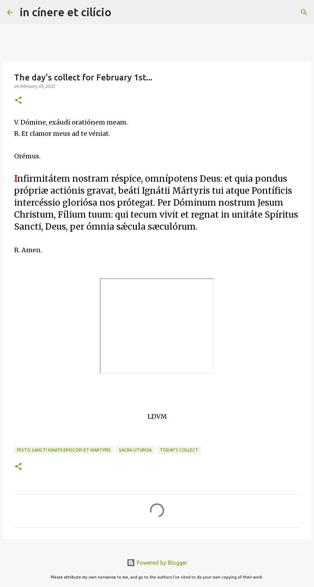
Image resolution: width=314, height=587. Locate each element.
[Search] (121, 12)
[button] (18, 100)
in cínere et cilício (65, 12)
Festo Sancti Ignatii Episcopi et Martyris (64, 450)
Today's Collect (179, 450)
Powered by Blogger (157, 562)
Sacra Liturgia (135, 450)
